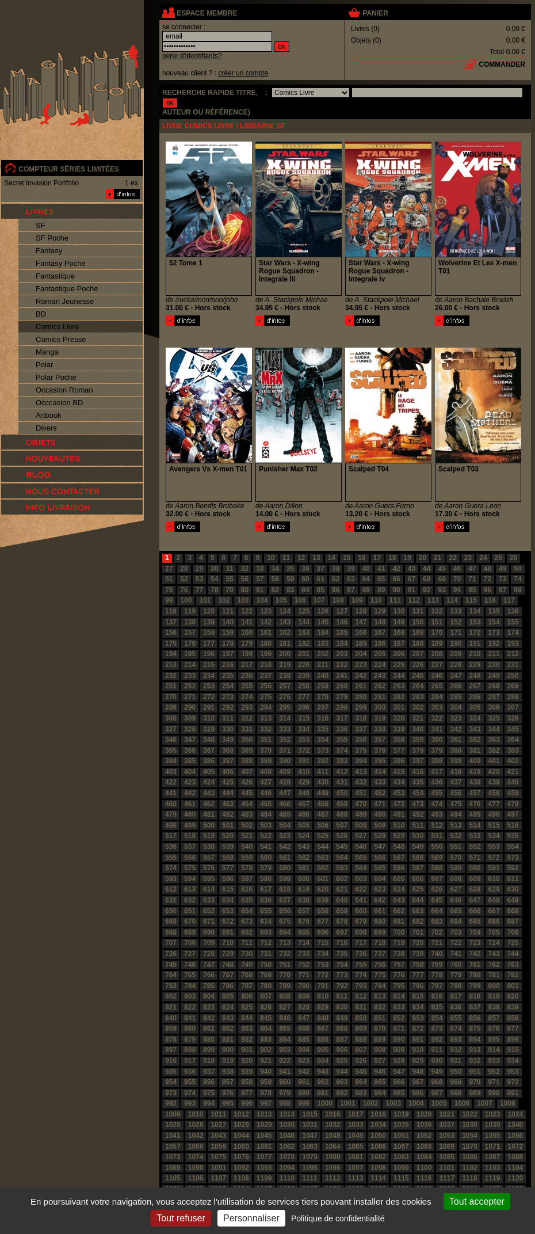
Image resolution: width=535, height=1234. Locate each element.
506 (322, 825)
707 (171, 943)
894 (475, 1039)
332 (266, 729)
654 (247, 911)
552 (475, 847)
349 (228, 740)
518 (190, 836)
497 (513, 814)
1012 (241, 1114)
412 (341, 772)
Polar (44, 364)
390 (285, 761)
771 (303, 975)
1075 (218, 1157)
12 (301, 558)
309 (190, 718)
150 (417, 622)
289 (171, 707)
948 (417, 1072)
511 (417, 825)
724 (494, 943)
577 (228, 868)
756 (379, 965)
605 (398, 879)
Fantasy (49, 250)
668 (513, 911)
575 (190, 868)
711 (247, 943)
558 (228, 858)
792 (341, 986)
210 (475, 654)
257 (285, 686)
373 (322, 751)
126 (322, 611)
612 (171, 889)
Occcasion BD (59, 402)
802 (171, 996)
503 (266, 825)
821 (171, 1007)
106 (300, 600)
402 (513, 761)
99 (169, 600)
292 (228, 707)
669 (171, 921)
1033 (356, 1125)
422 (171, 782)
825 (247, 1007)
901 (247, 1050)
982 (341, 1093)
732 (285, 954)
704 (475, 932)
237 (266, 676)
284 (436, 697)
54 (214, 579)
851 (379, 1018)
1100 (424, 1168)
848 (322, 1018)
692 (247, 932)
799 (475, 986)
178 (228, 643)
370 (266, 751)
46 (457, 569)
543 (303, 847)
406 (228, 772)
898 (190, 1050)
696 (322, 932)
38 (335, 569)
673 (247, 921)
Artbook (49, 415)
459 (513, 793)
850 (360, 1018)
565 (360, 858)
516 (513, 825)
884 (285, 1039)
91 (411, 590)
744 (513, 954)
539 (228, 847)
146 (341, 622)
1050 (378, 1136)
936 (190, 1072)
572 (494, 858)
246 (436, 676)
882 (247, 1039)
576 (209, 868)
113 (433, 600)
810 (322, 996)
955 (190, 1082)
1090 (196, 1168)
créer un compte (243, 73)
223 (360, 665)
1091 (218, 1168)
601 (322, 879)
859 (171, 1028)
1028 (241, 1125)
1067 (401, 1146)
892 (436, 1039)
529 (398, 836)
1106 (196, 1178)
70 (457, 579)
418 (455, 772)
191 (475, 643)
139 (209, 622)
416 (417, 772)
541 (266, 847)
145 (322, 622)
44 (426, 569)
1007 (484, 1103)
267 (475, 686)
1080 (333, 1157)
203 (341, 654)
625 (417, 889)
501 (228, 825)
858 (513, 1018)
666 (475, 911)
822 (190, 1007)
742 (475, 954)
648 (494, 900)
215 (209, 665)
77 (199, 590)
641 (360, 900)
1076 (241, 1157)
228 (455, 665)
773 (341, 975)
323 (455, 718)
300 (379, 707)
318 (360, 718)
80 (245, 590)
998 (285, 1103)
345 (513, 729)
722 (455, 943)
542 (285, 847)
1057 (173, 1146)
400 (475, 761)
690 (209, 932)
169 (417, 633)
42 (396, 569)
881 (228, 1039)
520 (228, 836)
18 (392, 558)
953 (513, 1072)
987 (436, 1093)
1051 (401, 1136)
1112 (333, 1178)
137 (171, 622)
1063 (310, 1146)
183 (322, 643)
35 (290, 569)
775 (379, 975)
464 (247, 804)
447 (285, 793)
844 (247, 1018)
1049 (356, 1136)
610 (494, 879)
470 (360, 804)
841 (190, 1018)
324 (475, 718)
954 (171, 1082)
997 (266, 1103)
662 (398, 911)
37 (320, 569)
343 (475, 729)
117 (509, 600)
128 (360, 611)
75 (169, 590)
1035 (401, 1125)
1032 (333, 1125)
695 (303, 932)
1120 (515, 1178)
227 (436, 665)
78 (214, 590)
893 (455, 1039)
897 (171, 1050)
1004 (416, 1103)
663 (417, 911)
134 (475, 611)
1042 (196, 1136)
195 (190, 654)
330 (228, 729)
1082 (378, 1157)
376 (379, 751)
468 (322, 804)
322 (436, 718)
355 (341, 740)
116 (490, 600)
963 (341, 1082)
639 (322, 900)
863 (247, 1028)
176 (190, 643)
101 (205, 600)
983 (360, 1093)
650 (171, 911)
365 (171, 751)
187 (398, 643)
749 (247, 965)
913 (475, 1050)
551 (455, 847)
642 (379, 900)
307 (513, 707)
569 (436, 858)
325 (494, 718)
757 (398, 965)
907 (360, 1050)
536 (171, 847)
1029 (264, 1125)
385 (190, 761)
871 (398, 1028)
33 (259, 569)
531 (436, 836)
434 (398, 782)
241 (341, 676)
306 (494, 707)
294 (266, 707)
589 (455, 868)
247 (455, 676)
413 (360, 772)
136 (513, 611)
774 (360, 975)
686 (494, 921)
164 (322, 633)
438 (475, 782)
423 (190, 782)
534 (494, 836)
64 (366, 579)
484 (266, 814)
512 (436, 825)
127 (341, 611)
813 (379, 996)
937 (209, 1072)
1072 (515, 1146)
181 (285, 643)
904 (303, 1050)
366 (190, 751)
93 (441, 590)
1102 (469, 1168)
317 (341, 718)
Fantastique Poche (67, 288)
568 (417, 858)
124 (285, 611)
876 (494, 1028)
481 (209, 814)
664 (436, 911)
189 (436, 643)
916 (171, 1061)
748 (228, 965)
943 (322, 1072)
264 (417, 686)
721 (436, 943)
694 (285, 932)
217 (247, 665)
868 (341, 1028)
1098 (378, 1168)
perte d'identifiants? (192, 56)
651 (190, 911)
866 (303, 1028)
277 (303, 697)
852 (398, 1018)
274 (247, 697)
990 (494, 1093)
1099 (401, 1168)
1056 (515, 1136)
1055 (492, 1136)
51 (169, 579)
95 (472, 590)
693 (266, 932)
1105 (173, 1178)
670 (190, 921)
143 (285, 622)
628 (475, 889)
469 (341, 804)
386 (209, 761)
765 (190, 975)
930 (436, 1061)
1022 (469, 1114)
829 (322, 1007)
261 (360, 686)
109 (357, 600)
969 (455, 1082)
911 (436, 1050)
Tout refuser (180, 1218)
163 (303, 633)
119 (190, 611)
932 (475, 1061)
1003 (393, 1103)
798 (455, 986)
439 (494, 782)
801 (513, 986)
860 (190, 1028)
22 (453, 558)
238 (285, 676)
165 (341, 633)
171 (455, 633)
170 (436, 633)
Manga (47, 352)
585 (379, 868)
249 (494, 676)
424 (209, 782)
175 (171, 643)
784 (190, 986)
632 (190, 900)
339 (398, 729)
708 (190, 943)
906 (341, 1050)
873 (436, 1028)
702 (436, 932)
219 (285, 665)
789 (285, 986)
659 (341, 911)
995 (228, 1103)
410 (303, 772)
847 (303, 1018)
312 (247, 718)
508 (360, 825)
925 (341, 1061)
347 (190, 740)
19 (407, 558)
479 (171, 814)
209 (455, 654)
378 (417, 751)
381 (475, 751)
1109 (264, 1178)
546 (360, 847)
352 (285, 740)
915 (513, 1050)
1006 (461, 1103)
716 (341, 943)
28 (184, 569)
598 (266, 879)
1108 (241, 1178)
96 (487, 590)
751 (285, 965)
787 (247, 986)
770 (285, 975)
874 (455, 1028)
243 (379, 676)
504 (285, 825)
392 (322, 761)
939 (247, 1072)
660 (360, 911)
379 (436, 751)
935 (171, 1072)
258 (303, 686)
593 (171, 879)
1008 (507, 1103)
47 (472, 569)
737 (379, 954)
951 (475, 1072)
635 (247, 900)
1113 (356, 1178)
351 (266, 740)
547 (379, 847)
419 (475, 772)
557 (209, 858)
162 (285, 633)
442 (190, 793)
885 (303, 1039)
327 (171, 729)
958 (247, 1082)
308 (171, 718)
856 (475, 1018)
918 (209, 1061)
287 (494, 697)
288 (513, 697)
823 (209, 1007)
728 (209, 954)
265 (436, 686)
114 (452, 600)
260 (341, 686)
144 (303, 622)
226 (417, 665)
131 (417, 611)
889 (379, 1039)
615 (228, 889)
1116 (424, 1178)
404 (190, 772)
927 (379, 1061)
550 (436, 847)
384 (171, 761)
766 (209, 975)
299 (360, 707)
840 (171, 1018)
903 (285, 1050)
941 (285, 1072)
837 (475, 1007)
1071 (492, 1146)
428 (285, 782)
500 (209, 825)
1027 (218, 1125)
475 (455, 804)
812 (360, 996)
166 (360, 633)
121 (228, 611)
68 (426, 579)
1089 (173, 1168)
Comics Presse (61, 339)
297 (322, 707)
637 (285, 900)
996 (247, 1103)
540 (247, 847)
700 (398, 932)
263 (398, 686)
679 (360, 921)
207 (417, 654)
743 (494, 954)
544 (322, 847)
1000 (325, 1103)
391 (303, 761)
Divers (46, 428)
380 (455, 751)
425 (228, 782)
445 (247, 793)
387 (228, 761)
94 (457, 590)
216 (228, 665)
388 (247, 761)
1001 (348, 1103)
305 (475, 707)
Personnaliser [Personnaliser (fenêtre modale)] (251, 1218)
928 (398, 1061)
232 (171, 676)
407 (247, 772)
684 (455, 921)
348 (209, 740)
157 (190, 633)
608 (455, 879)
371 (285, 751)
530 (417, 836)
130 (398, 611)
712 (266, 943)
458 (494, 793)
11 (286, 558)
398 (436, 761)
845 (266, 1018)
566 (379, 858)
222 (341, 665)
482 (228, 814)
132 (436, 611)
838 (494, 1007)
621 (341, 889)
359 (417, 740)
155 (513, 622)
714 (303, 943)
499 (190, 825)
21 (437, 558)
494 (455, 814)
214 (190, 665)
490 (379, 814)
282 (398, 697)
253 (209, 686)
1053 (446, 1136)
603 (360, 879)
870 (379, 1028)
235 (228, 676)
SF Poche (52, 238)
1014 (287, 1114)
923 (303, 1061)
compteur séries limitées (68, 169)
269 (513, 686)
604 (379, 879)
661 (379, 911)
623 (379, 889)
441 (171, 793)
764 (171, 975)
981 (322, 1093)
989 (475, 1093)
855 (455, 1018)
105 (281, 600)
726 (171, 954)
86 (335, 590)
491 (398, 814)
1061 (264, 1146)
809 (303, 996)
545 (341, 847)
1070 (469, 1146)
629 (494, 889)
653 (228, 911)
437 (455, 782)
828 (303, 1007)
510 (398, 825)
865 (285, 1028)
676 (303, 921)
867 (322, 1028)
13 (316, 558)
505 (303, 825)
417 (436, 772)
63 (350, 579)
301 (398, 707)
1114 (378, 1178)
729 (228, 954)
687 (513, 921)
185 (360, 643)
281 (379, 697)
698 (360, 932)
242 (360, 676)
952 (494, 1072)
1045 (264, 1136)
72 (487, 579)
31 (229, 569)
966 (398, 1082)
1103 (492, 1168)
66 (396, 579)
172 (475, 633)
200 (285, 654)
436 (436, 782)
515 (494, 825)
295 (285, 707)
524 (303, 836)
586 (398, 868)
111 (395, 600)
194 (171, 654)
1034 (378, 1125)
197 (228, 654)
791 (322, 986)
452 (379, 793)
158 (209, 633)
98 (517, 590)
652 (209, 911)
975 (209, 1093)
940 (266, 1072)
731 (266, 954)
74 (517, 579)
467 (303, 804)
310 (209, 718)
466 (285, 804)
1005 (439, 1103)
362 (475, 740)
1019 (401, 1114)
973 (171, 1093)
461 (190, 804)
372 (303, 751)
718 (379, 943)
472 (398, 804)
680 (379, 921)
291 (209, 707)
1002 (371, 1103)
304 (455, 707)
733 (303, 954)
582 (322, 868)
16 (361, 558)
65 (381, 579)
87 (350, 590)
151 (436, 622)
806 (247, 996)
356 (360, 740)
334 (303, 729)
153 (475, 622)
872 (417, 1028)
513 (455, 825)
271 (190, 697)
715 (322, 943)
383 (513, 751)
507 (341, 825)
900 (228, 1050)
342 (455, 729)
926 (360, 1061)
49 (502, 569)
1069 (446, 1146)
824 (228, 1007)
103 (243, 600)
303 (436, 707)
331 (247, 729)
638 (303, 900)
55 (229, 579)
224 (379, 665)
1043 (218, 1136)
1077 (264, 1157)
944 (341, 1072)
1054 (469, 1136)
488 (341, 814)
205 (379, 654)
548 (398, 847)
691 (228, 932)
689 (190, 932)
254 (228, 686)
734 (322, 954)
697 (341, 932)
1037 (446, 1125)
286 (475, 697)
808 (285, 996)
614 (209, 889)
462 (209, 804)
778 (436, 975)
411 (322, 772)
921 (266, 1061)
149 (398, 622)
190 (455, 643)
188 (417, 643)
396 (398, 761)
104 (262, 600)
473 (417, 804)
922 (285, 1061)
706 (513, 932)
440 (513, 782)
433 (379, 782)
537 (190, 847)
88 (366, 590)
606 (417, 879)
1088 (515, 1157)
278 (322, 697)
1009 (173, 1114)
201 (303, 654)
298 (341, 707)
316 (322, 718)
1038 (469, 1125)
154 (494, 622)
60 (305, 579)
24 (483, 558)
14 (331, 558)
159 (228, 633)
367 (209, 751)
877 (513, 1028)
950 (455, 1072)
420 (494, 772)
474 (436, 804)
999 (303, 1103)
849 (341, 1018)
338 (379, 729)
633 (209, 900)
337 (360, 729)
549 (417, 847)
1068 (424, 1146)
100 (186, 600)
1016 (333, 1114)
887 (341, 1039)
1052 (424, 1136)
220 (303, 665)
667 (494, 911)
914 (494, 1050)
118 (171, 611)
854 (436, 1018)
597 (247, 879)
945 (360, 1072)
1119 (492, 1178)
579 (266, 868)
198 (247, 654)
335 (322, 729)
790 (303, 986)
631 (171, 900)
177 (209, 643)
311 (228, 718)
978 (266, 1093)
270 (171, 697)
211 (494, 654)
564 (341, 858)
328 (190, 729)
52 (184, 579)
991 (513, 1093)
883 (266, 1039)
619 (303, 889)
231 (513, 665)
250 (513, 676)
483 (247, 814)
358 (398, 740)
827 (285, 1007)
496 (494, 814)
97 (502, 590)
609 (475, 879)
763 (513, 965)
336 (341, 729)
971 (494, 1082)
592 (513, 868)
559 (247, 858)
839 (513, 1007)
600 (303, 879)
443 (209, 793)
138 (190, 622)
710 (228, 943)
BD (41, 314)
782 (513, 975)
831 (360, 1007)
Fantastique (55, 276)
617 (266, 889)
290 (190, 707)
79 (229, 590)
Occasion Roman (64, 390)
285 (455, 697)
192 (494, 643)
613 (190, 889)
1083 (401, 1157)
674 (266, 921)
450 (341, 793)
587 (417, 868)
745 (171, 965)
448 (303, 793)
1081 (356, 1157)
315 (303, 718)
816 (436, 996)
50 (517, 569)
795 (398, 986)
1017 (356, 1114)
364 (513, 740)
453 (398, 793)
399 (455, 761)
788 (266, 986)
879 (190, 1039)
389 (266, 761)
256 (266, 686)
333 (285, 729)
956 (209, 1082)
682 (417, 921)
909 (398, 1050)
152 (455, 622)
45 (441, 569)
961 (303, 1082)
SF (40, 225)
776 (398, 975)
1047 (310, 1136)
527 (360, 836)
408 (266, 772)
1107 (218, 1178)
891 (417, 1039)
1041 (173, 1136)
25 (498, 558)
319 (379, 718)
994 (209, 1103)
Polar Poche (56, 377)
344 (494, 729)
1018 (378, 1114)
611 (513, 879)
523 (285, 836)
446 (266, 793)
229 (475, 665)
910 (417, 1050)
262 (379, 686)
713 (285, 943)
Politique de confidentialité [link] (338, 1218)
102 (224, 600)
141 (247, 622)
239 (303, 676)
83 (290, 590)
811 (341, 996)
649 (513, 900)
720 (417, 943)
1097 (356, 1168)
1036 (424, 1125)
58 (275, 579)
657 (303, 911)
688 (171, 932)
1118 (469, 1178)
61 (320, 579)
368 (228, 751)
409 (285, 772)
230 (494, 665)
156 (171, 633)
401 (494, 761)
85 (320, 590)
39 (350, 569)
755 (360, 965)
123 (266, 611)
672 (228, 921)
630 (513, 889)
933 (494, 1061)
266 (455, 686)
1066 (378, 1146)
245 (417, 676)
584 (360, 868)
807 (266, 996)
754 (341, 965)
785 (209, 986)
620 (322, 889)
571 (475, 858)
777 (417, 975)
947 (398, 1072)
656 (285, 911)
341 (436, 729)
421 (513, 772)
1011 (218, 1114)
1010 (196, 1114)
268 (494, 686)
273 (228, 697)
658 (322, 911)
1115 (401, 1178)
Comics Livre (57, 326)
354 (322, 740)
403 (171, 772)
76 (184, 590)
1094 (287, 1168)
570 (455, 858)
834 (417, 1007)
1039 (492, 1125)
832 (379, 1007)
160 (247, 633)
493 (436, 814)
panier (375, 13)
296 (303, 707)
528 (379, 836)
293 (247, 707)
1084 (424, 1157)
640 (341, 900)
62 (335, 579)
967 (417, 1082)
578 (247, 868)
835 (436, 1007)
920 (247, 1061)
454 (417, 793)
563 (322, 858)
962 (322, 1082)
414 (379, 772)
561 (285, 858)
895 (494, 1039)
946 (379, 1072)
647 (475, 900)
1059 (218, 1146)
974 (190, 1093)
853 (417, 1018)
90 (396, 590)
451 (360, 793)
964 (360, 1082)
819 (494, 996)
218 (266, 665)
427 (266, 782)
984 (379, 1093)
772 (322, 975)
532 (455, 836)
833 (398, 1007)
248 (475, 676)
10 (270, 558)
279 (341, 697)
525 (322, 836)
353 (303, 740)
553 (494, 847)
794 (379, 986)
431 (341, 782)
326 (513, 718)
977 (247, 1093)
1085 (446, 1157)
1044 (241, 1136)
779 (455, 975)
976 (228, 1093)
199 (266, 654)
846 (285, 1018)
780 (475, 975)
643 (398, 900)
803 (190, 996)
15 (346, 558)
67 (411, 579)
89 (381, 590)
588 (436, 868)
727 (190, 954)
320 (398, 718)
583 (341, 868)
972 (513, 1082)
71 (472, 579)
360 (436, 740)
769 (266, 975)
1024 (515, 1114)
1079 (310, 1157)
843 (228, 1018)
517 (171, 836)
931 (455, 1061)
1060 (241, 1146)
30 (214, 569)
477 (494, 804)
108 (338, 600)
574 (171, 868)
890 (398, 1039)
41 (381, 569)
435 (417, 782)
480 (190, 814)
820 (513, 996)
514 (475, 825)
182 (303, 643)
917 (190, 1061)
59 (290, 579)
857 (494, 1018)
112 (414, 600)
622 (360, 889)
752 (303, 965)
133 (455, 611)
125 (303, 611)
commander (502, 64)
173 (494, 633)
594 (190, 879)
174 (513, 633)
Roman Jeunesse (65, 301)
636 (266, 900)
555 (171, 858)
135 (494, 611)
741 (455, 954)
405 (209, 772)
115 (471, 600)
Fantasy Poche (61, 263)
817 (455, 996)
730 (247, 954)
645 (436, 900)
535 (513, 836)
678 (341, 921)
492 (417, 814)
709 (209, 943)
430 (322, 782)
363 (494, 740)
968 (436, 1082)
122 (247, 611)
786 (228, 986)
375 (360, 751)
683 (436, 921)
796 (417, 986)
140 (228, 622)
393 (341, 761)
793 (360, 986)
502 (247, 825)
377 (398, 751)
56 (245, 579)
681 (398, 921)
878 (171, 1039)
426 (247, 782)
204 (360, 654)
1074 (196, 1157)
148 (379, 622)
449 (322, 793)
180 (266, 643)
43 (411, 569)
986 (417, 1093)
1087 (492, 1157)
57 (259, 579)
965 (379, 1082)
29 (199, 569)
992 (171, 1103)
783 (171, 986)
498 (171, 825)
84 (305, 590)
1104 (515, 1168)
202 (322, 654)
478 (513, 804)
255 (247, 686)
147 (360, 622)
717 (360, 943)
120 (209, 611)
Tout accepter (477, 1201)
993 (190, 1103)
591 (494, 868)
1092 (241, 1168)
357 (379, 740)
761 (475, 965)
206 (398, 654)
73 (502, 579)
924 (322, 1061)
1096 (333, 1168)
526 (341, 836)
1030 (287, 1125)
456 (455, 793)
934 (513, 1061)
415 (398, 772)
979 (285, 1093)
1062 (287, 1146)
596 (228, 879)
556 (190, 858)
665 (455, 911)
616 (247, 889)
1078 (287, 1157)
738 (398, 954)
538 (209, 847)
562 (303, 858)
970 (475, 1082)
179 (247, 643)
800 (494, 986)
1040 (515, 1125)
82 (275, 590)
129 (379, 611)
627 (455, 889)
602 (341, 879)
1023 (492, 1114)
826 (266, 1007)
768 (247, 975)
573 (513, 858)
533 (475, 836)
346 (171, 740)
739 (417, 954)
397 (417, 761)
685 (475, 921)
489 (360, 814)
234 (209, 676)
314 (285, 718)
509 (379, 825)
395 (379, 761)
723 (475, 943)
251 (171, 686)
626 (436, 889)
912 (455, 1050)
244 (398, 676)
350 (247, 740)
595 (209, 879)
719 (398, 943)
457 (475, 793)
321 (417, 718)
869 (360, 1028)
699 (379, 932)
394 (360, 761)
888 (360, 1039)
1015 (310, 1114)
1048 (333, 1136)
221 (322, 665)
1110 (287, 1178)
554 (513, 847)
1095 (310, 1168)
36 (305, 569)
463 (228, 804)
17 (377, 558)
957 (228, 1082)
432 (360, 782)
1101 (446, 1168)
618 (285, 889)
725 (513, 943)
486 (303, 814)
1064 (333, 1146)
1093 (264, 1168)
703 (455, 932)
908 (379, 1050)
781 (494, 975)
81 (259, 590)
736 (360, 954)
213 (171, 665)
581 (303, 868)
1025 (173, 1125)
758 (417, 965)
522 (266, 836)
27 (169, 569)
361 (455, 740)
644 (417, 900)
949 (436, 1072)
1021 (446, 1114)
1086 (469, 1157)
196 (209, 654)
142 (266, 622)
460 (171, 804)
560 (266, 858)
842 (209, 1018)
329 (209, 729)
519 (209, 836)
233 (190, 676)
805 (228, 996)
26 (513, 558)
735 (341, 954)
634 (228, 900)
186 (379, 643)
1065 (356, 1146)
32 (245, 569)
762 (494, 965)
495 (475, 814)
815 (417, 996)
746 (190, 965)
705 (494, 932)
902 (266, 1050)
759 (436, 965)
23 (468, 558)
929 (417, 1061)
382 (494, 751)
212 (513, 654)
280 (360, 697)
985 (398, 1093)
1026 (196, 1125)
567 (398, 858)
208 (436, 654)
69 (441, 579)
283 (417, 697)
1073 (173, 1157)
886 (322, 1039)
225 (398, 665)
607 (436, 879)
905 (322, 1050)
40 (366, 569)
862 (228, 1028)
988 (455, 1093)
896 (513, 1039)
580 (285, 868)
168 (398, 633)
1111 (310, 1178)
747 (209, 965)
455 (436, 793)
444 (228, 793)
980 (303, 1093)
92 (426, 590)
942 (303, 1072)
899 (209, 1050)
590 (475, 868)
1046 (287, 1136)
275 (266, 697)
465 (266, 804)
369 (247, 751)
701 (417, 932)
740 (436, 954)
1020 (424, 1114)
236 (247, 676)
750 (266, 965)
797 (436, 986)
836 (455, 1007)
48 (487, 569)
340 (417, 729)
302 (417, 707)
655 (266, 911)
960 (285, 1082)
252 (190, 686)
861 (209, 1028)
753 (322, 965)
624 (398, 889)
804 (209, 996)
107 (319, 600)
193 (513, 643)
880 (209, 1039)
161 (266, 633)
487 (322, 814)
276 (285, 697)
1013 (264, 1114)
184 (341, 643)
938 (228, 1072)
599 (285, 879)
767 (228, 975)
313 (266, 718)
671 (209, 921)
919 (228, 1061)
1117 (446, 1178)
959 (266, 1082)
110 (376, 600)
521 (247, 836)
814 (398, 996)
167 (379, 633)
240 (322, 676)
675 (285, 921)
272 (209, 697)
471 (379, 804)
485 (285, 814)
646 (455, 900)
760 (455, 965)
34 (275, 569)
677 (322, 921)
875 (475, 1028)
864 (266, 1028)
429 (303, 782)
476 (475, 804)
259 (322, 686)
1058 (196, 1146)
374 (341, 751)
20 (422, 558)
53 (199, 579)
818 (475, 996)
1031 (310, 1125)
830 (341, 1007)
